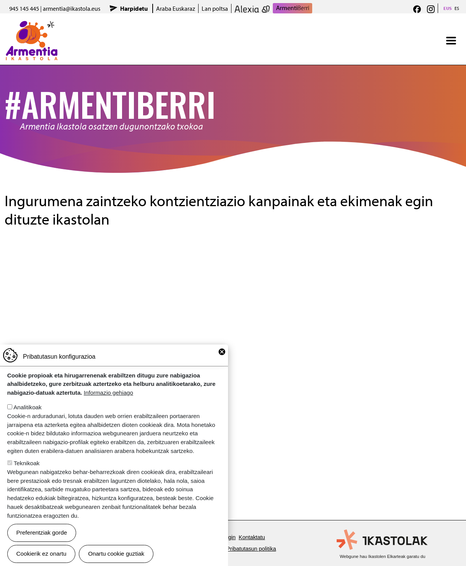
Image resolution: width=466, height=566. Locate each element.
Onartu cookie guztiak (116, 553)
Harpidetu (134, 8)
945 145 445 (24, 8)
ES (457, 8)
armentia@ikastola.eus (71, 8)
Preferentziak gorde (41, 532)
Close (221, 351)
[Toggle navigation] (451, 40)
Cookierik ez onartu (41, 553)
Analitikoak (27, 407)
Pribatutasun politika (251, 549)
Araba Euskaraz (175, 8)
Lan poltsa (215, 8)
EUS (447, 8)
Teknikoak (27, 463)
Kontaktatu (252, 537)
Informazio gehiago (108, 392)
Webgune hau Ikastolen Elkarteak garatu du (382, 556)
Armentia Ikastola (32, 26)
